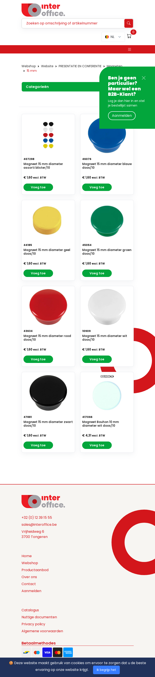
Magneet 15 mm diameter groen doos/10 (107, 252)
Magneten (114, 66)
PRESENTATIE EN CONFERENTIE (80, 66)
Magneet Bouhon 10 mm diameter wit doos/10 (100, 424)
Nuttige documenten (39, 617)
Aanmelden (122, 115)
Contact (29, 584)
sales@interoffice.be (39, 524)
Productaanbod (35, 570)
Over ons (29, 577)
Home (27, 556)
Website (47, 66)
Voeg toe (38, 187)
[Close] (143, 78)
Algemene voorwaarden (42, 631)
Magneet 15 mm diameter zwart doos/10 (48, 424)
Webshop (29, 66)
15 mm (32, 71)
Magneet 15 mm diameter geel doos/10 (46, 252)
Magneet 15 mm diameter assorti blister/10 (43, 166)
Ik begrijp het (106, 670)
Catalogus (30, 610)
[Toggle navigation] (129, 49)
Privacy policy (33, 624)
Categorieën (37, 86)
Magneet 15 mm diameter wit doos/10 (104, 338)
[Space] (43, 501)
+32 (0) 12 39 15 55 (37, 517)
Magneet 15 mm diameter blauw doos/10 (107, 166)
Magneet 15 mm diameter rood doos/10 (47, 338)
